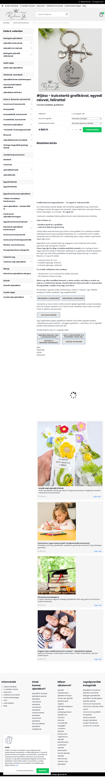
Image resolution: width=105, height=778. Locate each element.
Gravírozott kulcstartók (21, 23)
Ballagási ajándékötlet (91, 697)
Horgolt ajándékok (90, 722)
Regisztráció (99, 2)
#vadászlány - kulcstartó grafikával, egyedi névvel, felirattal (47, 397)
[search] (67, 15)
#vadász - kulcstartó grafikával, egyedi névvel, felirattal (70, 396)
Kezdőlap (6, 23)
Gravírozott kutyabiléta (92, 714)
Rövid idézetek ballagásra (48, 599)
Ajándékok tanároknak (91, 692)
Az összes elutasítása (25, 771)
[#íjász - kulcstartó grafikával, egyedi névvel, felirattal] (70, 60)
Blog (84, 6)
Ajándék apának (89, 703)
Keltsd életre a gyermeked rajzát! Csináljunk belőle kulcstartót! (64, 545)
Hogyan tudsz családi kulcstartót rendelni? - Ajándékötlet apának (65, 653)
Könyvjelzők (87, 716)
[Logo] (16, 14)
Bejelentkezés (86, 2)
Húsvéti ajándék (64, 755)
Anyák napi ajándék (65, 700)
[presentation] (37, 394)
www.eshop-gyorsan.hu (57, 776)
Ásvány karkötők (89, 719)
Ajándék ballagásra (65, 708)
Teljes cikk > (97, 498)
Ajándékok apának (39, 698)
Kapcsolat (41, 6)
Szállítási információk (54, 6)
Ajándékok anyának (39, 695)
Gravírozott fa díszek (91, 727)
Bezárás (42, 770)
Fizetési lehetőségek (73, 6)
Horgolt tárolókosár (90, 725)
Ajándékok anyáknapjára (92, 700)
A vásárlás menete (27, 6)
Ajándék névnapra (65, 697)
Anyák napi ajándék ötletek (51, 490)
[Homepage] (2, 6)
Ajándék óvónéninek (90, 694)
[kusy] (70, 130)
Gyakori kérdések (11, 6)
